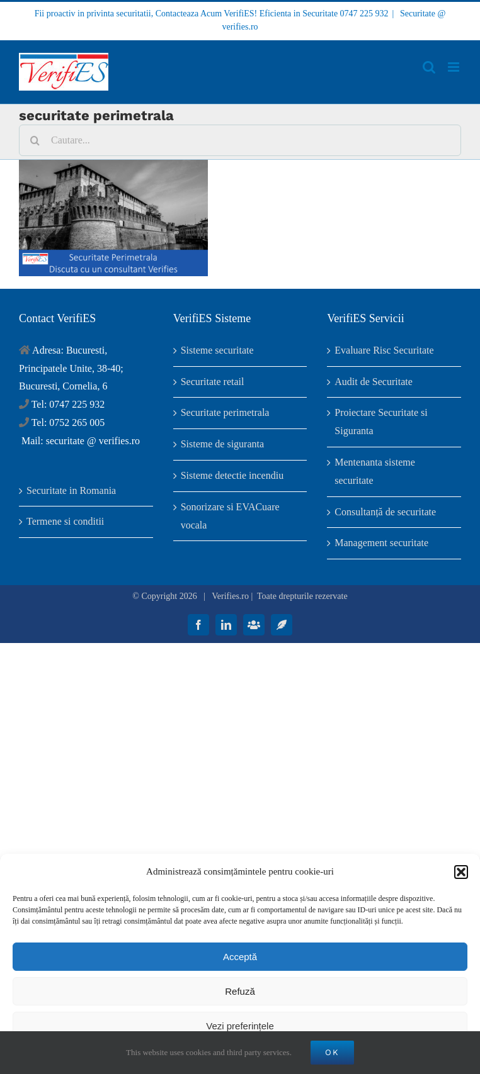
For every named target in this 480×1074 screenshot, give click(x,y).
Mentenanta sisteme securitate (374, 471)
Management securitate (381, 542)
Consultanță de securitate (385, 511)
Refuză (240, 991)
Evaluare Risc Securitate (383, 350)
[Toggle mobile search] (429, 67)
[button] (461, 872)
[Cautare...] (240, 140)
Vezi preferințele (240, 1026)
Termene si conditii (65, 521)
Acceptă (240, 956)
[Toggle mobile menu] (454, 67)
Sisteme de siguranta (222, 444)
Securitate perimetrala (225, 412)
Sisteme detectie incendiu (232, 475)
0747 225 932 (364, 13)
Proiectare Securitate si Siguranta (381, 421)
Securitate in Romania (71, 490)
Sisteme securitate (217, 350)
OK (332, 1052)
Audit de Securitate (373, 381)
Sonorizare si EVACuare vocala (230, 515)
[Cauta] (34, 140)
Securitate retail (212, 381)
